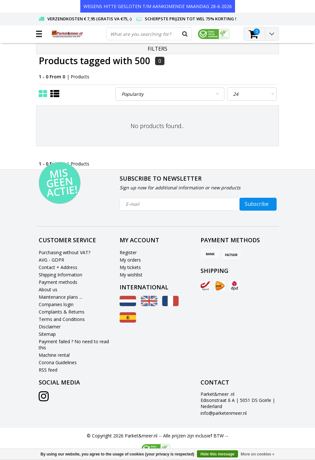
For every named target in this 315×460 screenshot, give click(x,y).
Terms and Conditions (62, 319)
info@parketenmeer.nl (224, 413)
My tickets (130, 267)
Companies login (56, 304)
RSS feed (48, 370)
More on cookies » (258, 454)
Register (128, 252)
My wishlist (131, 275)
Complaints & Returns (61, 312)
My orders (130, 260)
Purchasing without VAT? (64, 252)
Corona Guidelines (58, 362)
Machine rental (54, 355)
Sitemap (47, 334)
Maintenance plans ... (60, 297)
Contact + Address (58, 267)
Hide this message (217, 454)
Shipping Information (60, 275)
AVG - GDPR (51, 260)
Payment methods (58, 282)
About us (48, 289)
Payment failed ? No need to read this (74, 344)
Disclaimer (50, 327)
